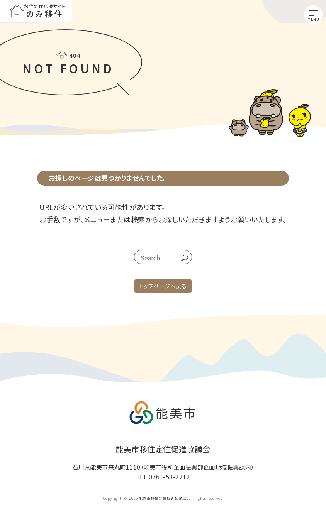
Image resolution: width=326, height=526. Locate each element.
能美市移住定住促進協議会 (163, 449)
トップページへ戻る (163, 286)
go (181, 258)
